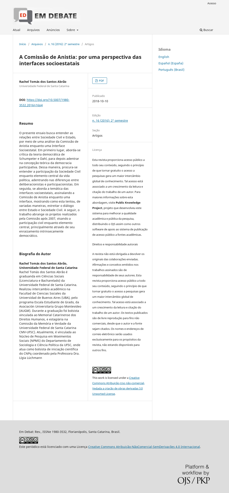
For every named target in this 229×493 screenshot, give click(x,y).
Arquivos (33, 30)
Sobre (71, 30)
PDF (101, 81)
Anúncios (53, 30)
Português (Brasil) (171, 70)
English (164, 57)
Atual (16, 30)
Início (22, 44)
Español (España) (171, 63)
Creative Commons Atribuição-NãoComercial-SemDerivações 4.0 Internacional (144, 447)
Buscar (206, 30)
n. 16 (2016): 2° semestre (63, 44)
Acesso (211, 3)
